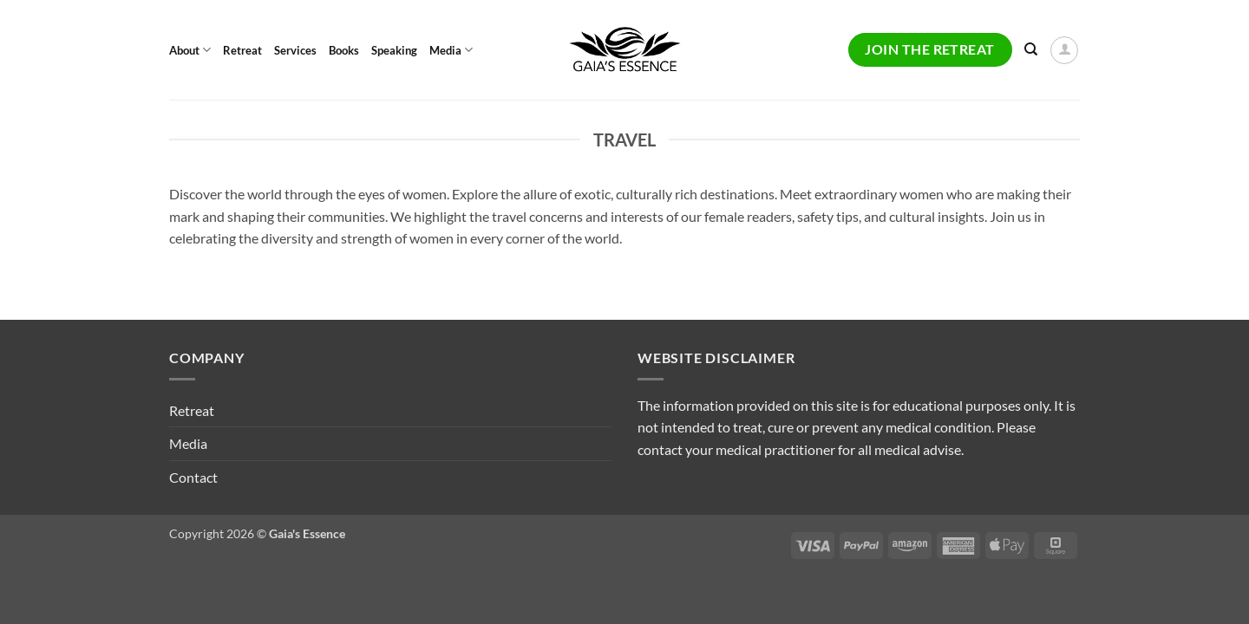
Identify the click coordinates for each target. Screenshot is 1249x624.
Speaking (394, 50)
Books (344, 50)
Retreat (242, 50)
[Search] (1030, 49)
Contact (193, 477)
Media (451, 50)
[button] (1064, 50)
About (190, 50)
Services (295, 50)
